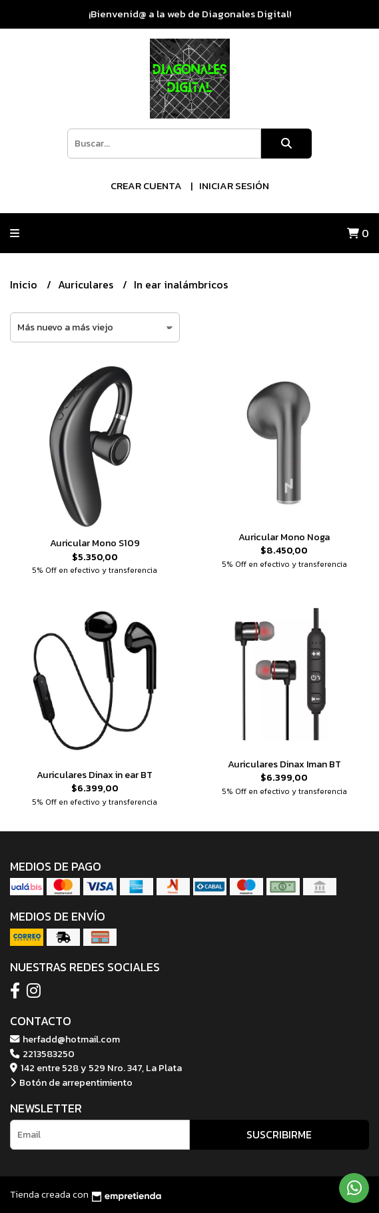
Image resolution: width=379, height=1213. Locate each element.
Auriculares (87, 284)
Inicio (25, 284)
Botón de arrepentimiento (71, 1082)
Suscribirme (279, 1134)
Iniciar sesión (234, 185)
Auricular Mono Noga (284, 537)
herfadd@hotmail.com (65, 1039)
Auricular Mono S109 (95, 543)
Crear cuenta (146, 185)
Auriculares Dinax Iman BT (284, 764)
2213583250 (42, 1053)
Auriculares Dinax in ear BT (95, 774)
